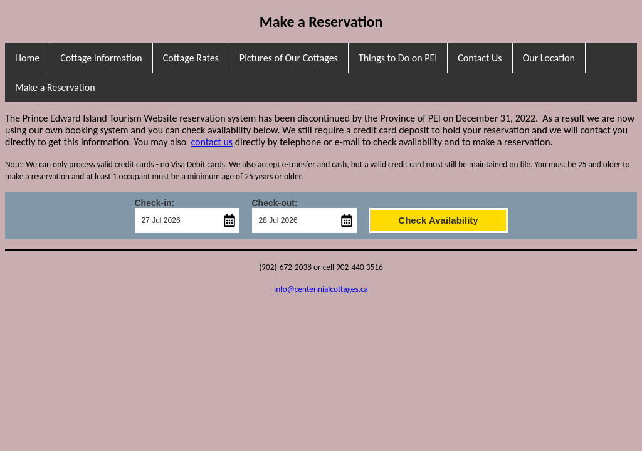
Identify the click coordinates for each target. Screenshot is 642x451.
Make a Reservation (55, 87)
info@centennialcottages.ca (321, 289)
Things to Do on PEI (398, 58)
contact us (212, 142)
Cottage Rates (191, 58)
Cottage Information (101, 58)
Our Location (549, 58)
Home (27, 58)
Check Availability (438, 220)
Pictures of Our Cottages (288, 58)
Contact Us (480, 58)
